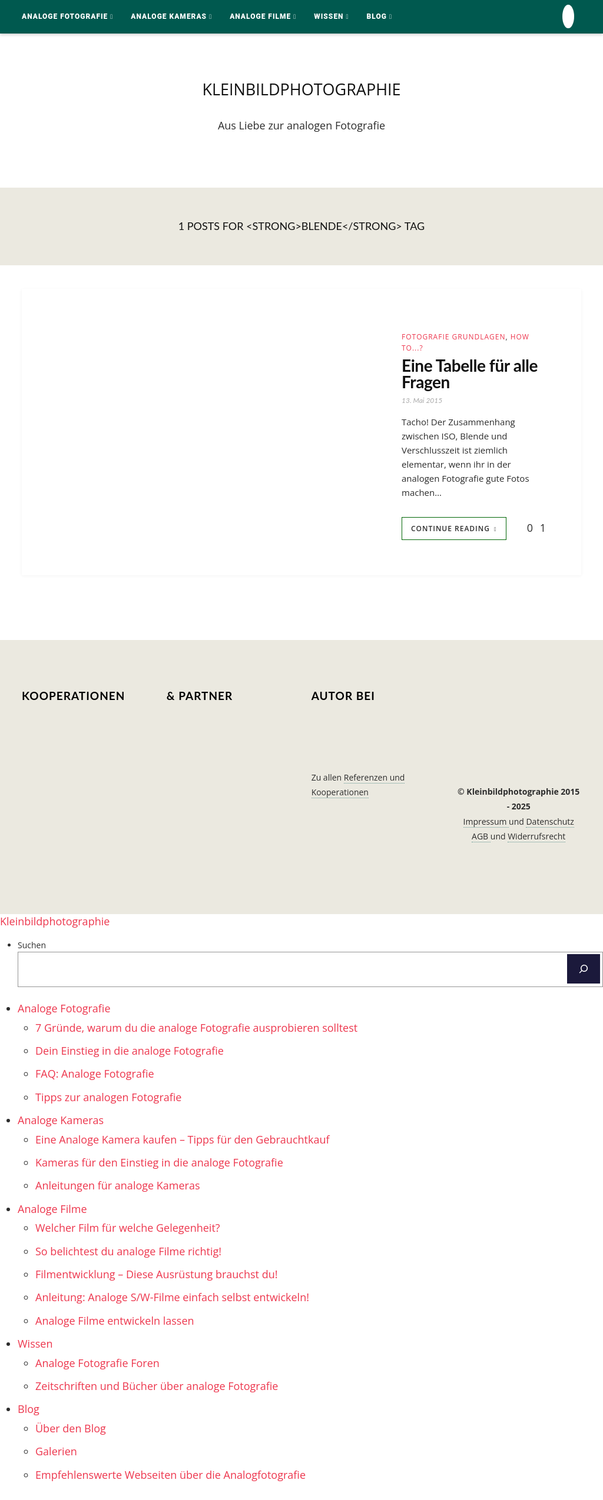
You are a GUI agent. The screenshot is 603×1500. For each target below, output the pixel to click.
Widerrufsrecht (536, 840)
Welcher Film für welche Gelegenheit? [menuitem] (127, 1232)
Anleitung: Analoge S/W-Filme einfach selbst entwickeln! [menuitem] (172, 1302)
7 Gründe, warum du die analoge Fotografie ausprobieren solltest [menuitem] (196, 1032)
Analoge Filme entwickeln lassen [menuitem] (114, 1325)
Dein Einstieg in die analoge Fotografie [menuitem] (129, 1055)
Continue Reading (450, 533)
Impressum (486, 825)
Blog (377, 16)
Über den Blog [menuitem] (70, 1432)
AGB (481, 840)
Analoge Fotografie (65, 16)
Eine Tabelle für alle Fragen (459, 377)
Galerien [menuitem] (56, 1456)
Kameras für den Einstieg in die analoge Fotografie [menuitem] (159, 1167)
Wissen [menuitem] (35, 1348)
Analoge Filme (260, 16)
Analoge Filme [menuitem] (52, 1213)
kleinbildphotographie (301, 90)
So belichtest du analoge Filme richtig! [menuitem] (128, 1255)
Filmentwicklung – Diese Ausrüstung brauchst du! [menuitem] (156, 1279)
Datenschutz (550, 825)
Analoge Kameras (169, 16)
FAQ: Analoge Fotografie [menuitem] (94, 1078)
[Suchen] (583, 973)
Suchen (32, 949)
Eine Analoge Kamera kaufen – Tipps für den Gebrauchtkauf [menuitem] (182, 1143)
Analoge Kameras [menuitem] (61, 1125)
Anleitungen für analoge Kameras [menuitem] (117, 1190)
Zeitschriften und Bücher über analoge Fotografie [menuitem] (156, 1391)
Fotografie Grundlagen (453, 339)
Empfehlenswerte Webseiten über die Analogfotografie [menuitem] (170, 1479)
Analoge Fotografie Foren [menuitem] (97, 1367)
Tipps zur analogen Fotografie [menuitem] (108, 1101)
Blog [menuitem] (28, 1413)
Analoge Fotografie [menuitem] (64, 1013)
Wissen (328, 16)
